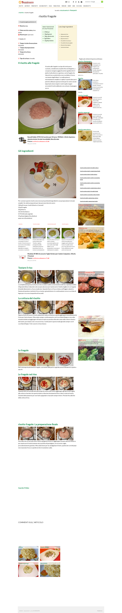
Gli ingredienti (26, 150)
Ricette (21, 6)
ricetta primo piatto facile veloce (88, 174)
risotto (21, 12)
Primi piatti (34, 6)
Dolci (50, 6)
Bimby (69, 6)
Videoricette (87, 6)
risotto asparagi (24, 563)
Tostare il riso (25, 267)
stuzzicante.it (64, 10)
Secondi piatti (43, 6)
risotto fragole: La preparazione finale (38, 424)
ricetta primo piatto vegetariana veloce (90, 188)
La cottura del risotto (29, 298)
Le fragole (23, 350)
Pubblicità (99, 610)
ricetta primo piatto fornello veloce (89, 167)
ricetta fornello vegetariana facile (89, 201)
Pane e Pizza (56, 6)
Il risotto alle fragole (28, 62)
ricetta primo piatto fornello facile (89, 191)
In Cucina (79, 6)
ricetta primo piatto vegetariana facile (90, 171)
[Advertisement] (36, 10)
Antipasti (27, 6)
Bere (74, 6)
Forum (68, 1)
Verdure (64, 6)
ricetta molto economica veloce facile (90, 194)
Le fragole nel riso (27, 374)
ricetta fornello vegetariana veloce (89, 198)
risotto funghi (44, 547)
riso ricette (43, 563)
